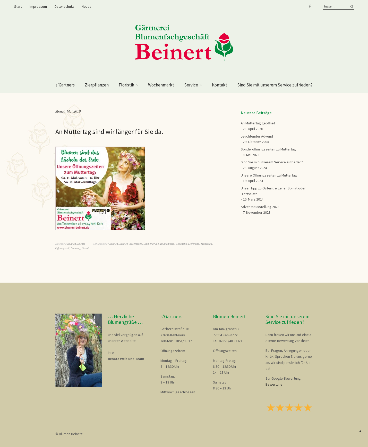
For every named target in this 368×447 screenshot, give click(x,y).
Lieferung (193, 243)
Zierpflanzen (97, 85)
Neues (86, 6)
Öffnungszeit (62, 248)
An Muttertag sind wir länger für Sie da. (109, 131)
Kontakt (219, 85)
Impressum (38, 6)
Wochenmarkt (161, 85)
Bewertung (274, 384)
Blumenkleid (167, 243)
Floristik (126, 85)
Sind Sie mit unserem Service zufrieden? (275, 85)
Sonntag (75, 248)
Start (18, 6)
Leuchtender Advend (257, 136)
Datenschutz (64, 6)
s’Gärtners (65, 85)
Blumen (71, 243)
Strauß (85, 248)
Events (81, 243)
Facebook (310, 6)
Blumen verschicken (130, 243)
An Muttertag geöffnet (258, 123)
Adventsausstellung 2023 (260, 206)
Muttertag (206, 243)
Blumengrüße (151, 243)
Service (191, 85)
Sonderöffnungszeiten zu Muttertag (268, 149)
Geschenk (181, 243)
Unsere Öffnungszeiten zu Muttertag (269, 175)
